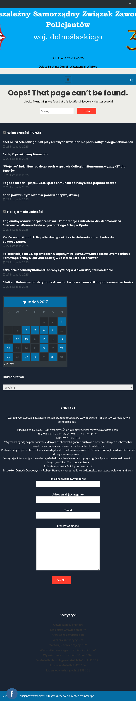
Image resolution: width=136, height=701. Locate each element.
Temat (68, 512)
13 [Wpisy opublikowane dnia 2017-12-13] (26, 339)
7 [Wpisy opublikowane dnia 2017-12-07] (35, 330)
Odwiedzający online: (67, 624)
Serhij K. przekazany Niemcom (25, 154)
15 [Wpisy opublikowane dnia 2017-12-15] (43, 339)
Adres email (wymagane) (68, 497)
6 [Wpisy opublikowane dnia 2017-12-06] (26, 330)
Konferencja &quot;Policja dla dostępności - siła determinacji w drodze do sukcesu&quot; (58, 239)
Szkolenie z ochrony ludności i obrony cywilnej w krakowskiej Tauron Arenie (58, 270)
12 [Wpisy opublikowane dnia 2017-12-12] (17, 339)
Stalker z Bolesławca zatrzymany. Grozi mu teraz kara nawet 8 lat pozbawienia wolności (68, 282)
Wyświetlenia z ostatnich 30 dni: (64, 655)
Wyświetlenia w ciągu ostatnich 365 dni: (62, 660)
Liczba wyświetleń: (62, 665)
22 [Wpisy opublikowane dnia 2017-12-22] (43, 348)
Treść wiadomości (68, 547)
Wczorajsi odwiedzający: (65, 645)
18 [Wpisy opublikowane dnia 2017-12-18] (8, 348)
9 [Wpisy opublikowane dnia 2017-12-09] (53, 330)
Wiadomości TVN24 (24, 132)
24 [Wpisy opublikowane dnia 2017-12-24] (61, 348)
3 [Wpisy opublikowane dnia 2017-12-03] (61, 321)
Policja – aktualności (25, 211)
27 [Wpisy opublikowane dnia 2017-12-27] (26, 356)
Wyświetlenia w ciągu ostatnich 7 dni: (64, 650)
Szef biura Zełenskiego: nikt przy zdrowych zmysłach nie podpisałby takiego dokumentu (68, 142)
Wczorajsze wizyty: (66, 640)
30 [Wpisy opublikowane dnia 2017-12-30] (52, 356)
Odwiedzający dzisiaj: (66, 634)
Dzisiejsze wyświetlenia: (66, 629)
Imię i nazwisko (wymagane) (68, 481)
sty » (13, 363)
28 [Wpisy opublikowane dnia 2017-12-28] (35, 356)
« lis (6, 363)
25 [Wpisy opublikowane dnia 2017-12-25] (8, 356)
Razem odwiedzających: (61, 670)
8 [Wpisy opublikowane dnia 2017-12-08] (44, 330)
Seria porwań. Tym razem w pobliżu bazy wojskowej (41, 195)
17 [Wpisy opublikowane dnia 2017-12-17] (61, 339)
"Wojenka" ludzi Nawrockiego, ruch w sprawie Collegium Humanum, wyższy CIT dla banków (64, 169)
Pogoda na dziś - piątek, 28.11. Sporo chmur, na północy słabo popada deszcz (59, 183)
